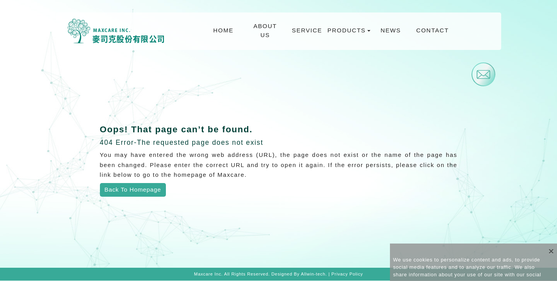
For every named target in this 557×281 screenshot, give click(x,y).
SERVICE (307, 30)
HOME (223, 30)
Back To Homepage (133, 189)
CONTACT (432, 30)
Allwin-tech (313, 274)
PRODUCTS (347, 30)
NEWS (391, 30)
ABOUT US (265, 30)
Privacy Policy (347, 274)
